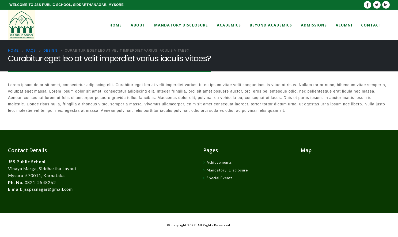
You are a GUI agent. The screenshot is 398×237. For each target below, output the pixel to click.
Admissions (314, 25)
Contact (371, 25)
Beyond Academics (271, 25)
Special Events (220, 178)
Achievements (219, 162)
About (138, 25)
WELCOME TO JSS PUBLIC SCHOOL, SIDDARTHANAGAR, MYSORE (66, 5)
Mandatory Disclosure (181, 25)
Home (115, 25)
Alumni (344, 25)
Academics (229, 25)
